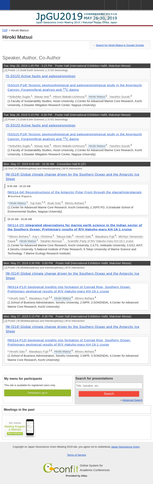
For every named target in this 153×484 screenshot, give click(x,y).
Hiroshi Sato (83, 236)
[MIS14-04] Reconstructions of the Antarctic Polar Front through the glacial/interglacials (75, 192)
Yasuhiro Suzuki (119, 96)
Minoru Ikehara (74, 203)
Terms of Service (76, 454)
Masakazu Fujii (104, 236)
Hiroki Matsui (20, 30)
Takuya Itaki (63, 236)
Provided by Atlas (76, 475)
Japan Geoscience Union (125, 446)
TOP (5, 30)
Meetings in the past (19, 409)
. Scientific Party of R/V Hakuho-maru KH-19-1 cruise (99, 241)
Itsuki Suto (54, 203)
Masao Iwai (41, 96)
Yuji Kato (35, 203)
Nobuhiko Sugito (19, 96)
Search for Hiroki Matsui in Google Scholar (120, 45)
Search (109, 393)
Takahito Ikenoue (51, 241)
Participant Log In (38, 392)
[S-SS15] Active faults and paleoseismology (41, 76)
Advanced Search (132, 400)
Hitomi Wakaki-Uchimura (68, 96)
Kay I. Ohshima (42, 236)
